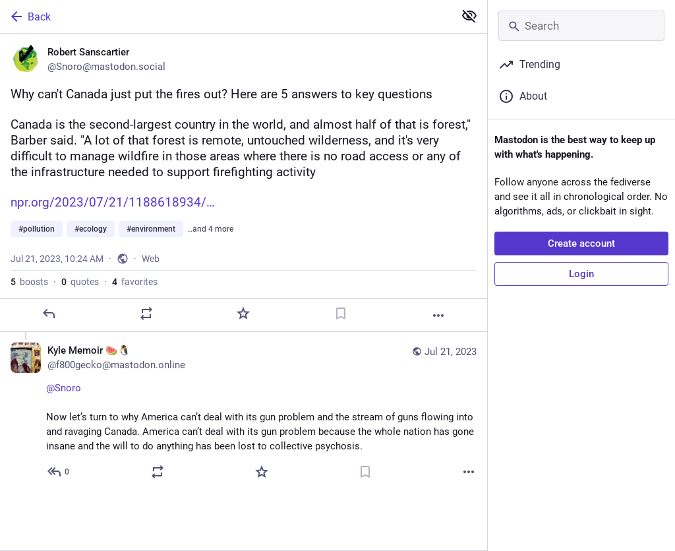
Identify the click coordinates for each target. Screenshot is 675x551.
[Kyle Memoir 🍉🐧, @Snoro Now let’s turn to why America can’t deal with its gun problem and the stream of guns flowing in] (243, 413)
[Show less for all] (469, 16)
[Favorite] (243, 313)
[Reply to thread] (59, 472)
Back (30, 16)
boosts (29, 282)
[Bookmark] (341, 313)
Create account (581, 243)
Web (151, 258)
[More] (438, 315)
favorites (135, 282)
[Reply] (49, 313)
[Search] (581, 26)
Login (581, 274)
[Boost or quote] (146, 313)
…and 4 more (210, 229)
